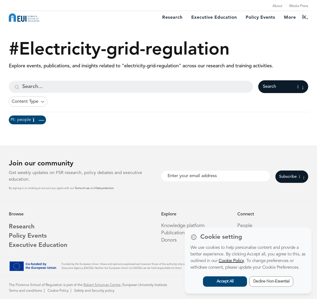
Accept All (225, 281)
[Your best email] (215, 176)
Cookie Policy (58, 291)
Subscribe (291, 177)
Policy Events (260, 17)
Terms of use (82, 188)
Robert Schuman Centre (102, 285)
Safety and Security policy (94, 291)
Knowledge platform (183, 225)
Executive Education (38, 245)
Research (172, 17)
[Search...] (131, 87)
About (277, 6)
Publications (174, 233)
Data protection (104, 188)
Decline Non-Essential (271, 281)
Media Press (298, 6)
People (244, 225)
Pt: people (27, 120)
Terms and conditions (25, 291)
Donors (169, 240)
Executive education (214, 17)
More (290, 17)
